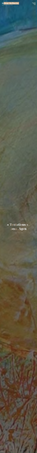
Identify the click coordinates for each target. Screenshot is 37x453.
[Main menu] (34, 4)
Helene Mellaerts (10, 3)
